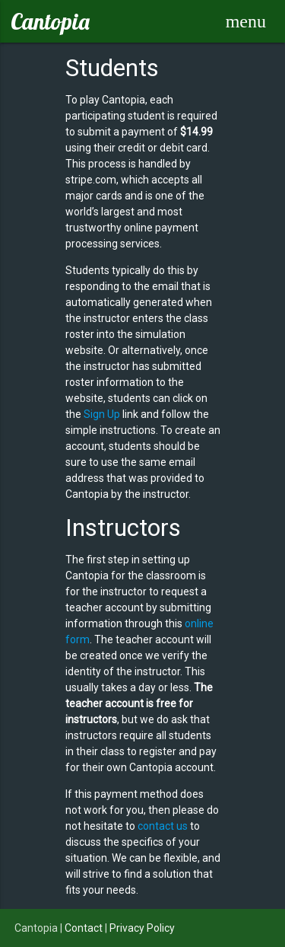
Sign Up (102, 414)
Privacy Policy (142, 928)
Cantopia (50, 21)
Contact (84, 928)
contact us (163, 826)
